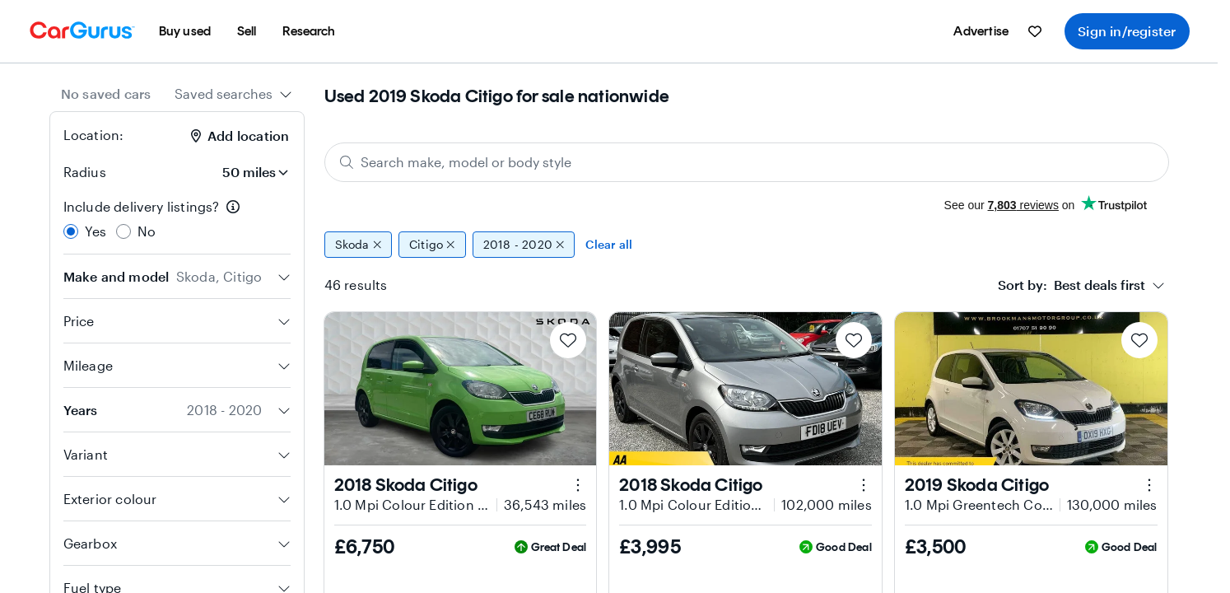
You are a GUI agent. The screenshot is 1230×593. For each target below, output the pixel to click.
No (146, 231)
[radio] (70, 231)
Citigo (432, 244)
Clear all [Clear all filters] (608, 244)
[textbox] (1071, 285)
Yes (96, 231)
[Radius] (244, 172)
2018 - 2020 (524, 244)
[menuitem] (185, 31)
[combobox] (233, 94)
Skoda (358, 244)
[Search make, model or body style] (746, 162)
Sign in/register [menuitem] (1127, 31)
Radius (84, 172)
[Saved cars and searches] (1034, 31)
